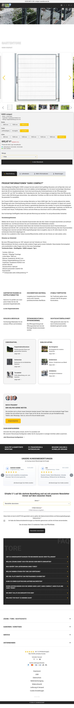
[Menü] (61, 5)
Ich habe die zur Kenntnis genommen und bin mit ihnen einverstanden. (38, 520)
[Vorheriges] (4, 77)
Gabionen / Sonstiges (12, 627)
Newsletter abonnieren (37, 531)
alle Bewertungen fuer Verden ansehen (58, 483)
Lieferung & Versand (37, 687)
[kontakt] (64, 5)
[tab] (9, 173)
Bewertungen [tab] (59, 174)
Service (6, 635)
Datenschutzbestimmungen (24, 520)
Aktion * (37, 500)
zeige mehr (18, 353)
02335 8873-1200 (30, 1)
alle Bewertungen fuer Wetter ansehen (23, 483)
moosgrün (15, 131)
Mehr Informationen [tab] (42, 174)
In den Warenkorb (37, 162)
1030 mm (15, 137)
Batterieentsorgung (37, 681)
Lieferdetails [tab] (25, 174)
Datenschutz (37, 678)
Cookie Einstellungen (37, 691)
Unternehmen (9, 643)
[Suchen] (69, 5)
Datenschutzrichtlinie (47, 516)
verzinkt (24, 131)
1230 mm (24, 137)
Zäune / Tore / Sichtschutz (14, 619)
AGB (37, 674)
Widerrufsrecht (37, 684)
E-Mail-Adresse (37, 508)
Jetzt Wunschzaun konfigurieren (14, 437)
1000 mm (5, 124)
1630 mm (43, 137)
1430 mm (33, 137)
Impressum (37, 671)
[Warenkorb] (71, 5)
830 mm (5, 137)
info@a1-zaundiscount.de (42, 1)
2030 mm (61, 137)
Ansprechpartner (13, 421)
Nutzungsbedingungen (63, 516)
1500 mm (15, 124)
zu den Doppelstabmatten (11, 308)
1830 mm (52, 137)
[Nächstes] (70, 77)
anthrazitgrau (5, 131)
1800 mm (24, 124)
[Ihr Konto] (66, 5)
